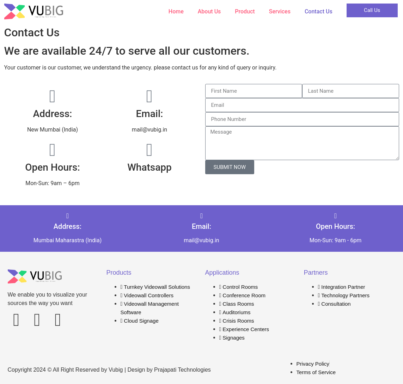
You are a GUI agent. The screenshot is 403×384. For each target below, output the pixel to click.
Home (176, 11)
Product (245, 11)
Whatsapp (149, 167)
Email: (149, 114)
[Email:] (149, 96)
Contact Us (318, 11)
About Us (209, 11)
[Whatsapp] (149, 150)
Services (280, 11)
